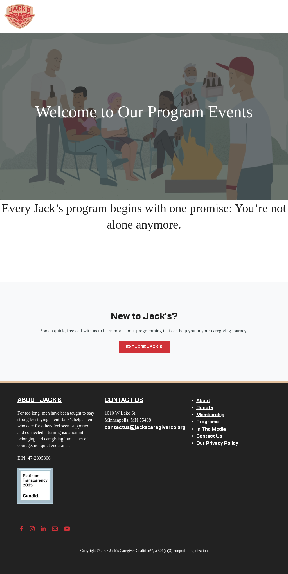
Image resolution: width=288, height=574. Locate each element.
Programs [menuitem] (207, 421)
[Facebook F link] (22, 528)
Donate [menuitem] (204, 407)
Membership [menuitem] (210, 414)
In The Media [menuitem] (211, 429)
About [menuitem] (203, 400)
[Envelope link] (55, 528)
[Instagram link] (32, 528)
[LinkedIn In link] (43, 528)
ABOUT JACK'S (39, 400)
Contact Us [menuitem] (209, 436)
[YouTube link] (67, 528)
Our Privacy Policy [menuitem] (217, 443)
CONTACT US (124, 400)
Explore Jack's (144, 346)
